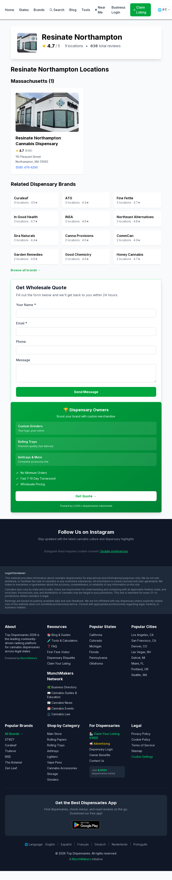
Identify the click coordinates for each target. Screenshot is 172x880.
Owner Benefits (99, 755)
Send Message (86, 392)
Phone (21, 342)
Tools (85, 10)
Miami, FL (137, 663)
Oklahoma (96, 663)
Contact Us (96, 760)
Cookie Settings (142, 756)
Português (140, 844)
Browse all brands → (26, 270)
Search (56, 10)
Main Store (54, 733)
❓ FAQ (52, 646)
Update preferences (114, 551)
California (95, 635)
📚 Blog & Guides (59, 635)
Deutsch (100, 844)
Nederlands (120, 844)
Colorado (95, 640)
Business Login (118, 9)
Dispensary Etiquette (61, 657)
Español (66, 844)
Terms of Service (143, 745)
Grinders (53, 779)
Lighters (52, 756)
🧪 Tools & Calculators (62, 640)
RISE (8, 756)
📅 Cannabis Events (60, 708)
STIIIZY (9, 739)
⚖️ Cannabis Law (58, 714)
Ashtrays (53, 751)
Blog (72, 10)
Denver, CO (139, 646)
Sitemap (136, 751)
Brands (39, 10)
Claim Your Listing (59, 663)
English (50, 844)
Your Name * (26, 305)
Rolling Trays (56, 745)
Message (23, 360)
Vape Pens (54, 762)
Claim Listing (139, 9)
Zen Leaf (11, 768)
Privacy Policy (140, 733)
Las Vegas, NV (141, 652)
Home (9, 10)
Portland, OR (139, 669)
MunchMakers (28, 658)
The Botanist (13, 762)
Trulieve (10, 751)
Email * (21, 323)
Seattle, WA (139, 675)
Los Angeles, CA (142, 635)
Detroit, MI (138, 657)
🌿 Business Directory (62, 687)
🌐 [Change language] (164, 9)
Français (83, 844)
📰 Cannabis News (59, 702)
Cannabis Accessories (62, 768)
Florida (94, 652)
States (24, 10)
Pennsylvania (98, 657)
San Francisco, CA (143, 640)
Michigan (95, 646)
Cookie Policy (140, 739)
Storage (52, 774)
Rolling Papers (57, 739)
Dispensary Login (101, 749)
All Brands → (14, 733)
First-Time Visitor (58, 652)
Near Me (100, 9)
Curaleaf (10, 745)
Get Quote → (86, 496)
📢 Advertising (99, 743)
